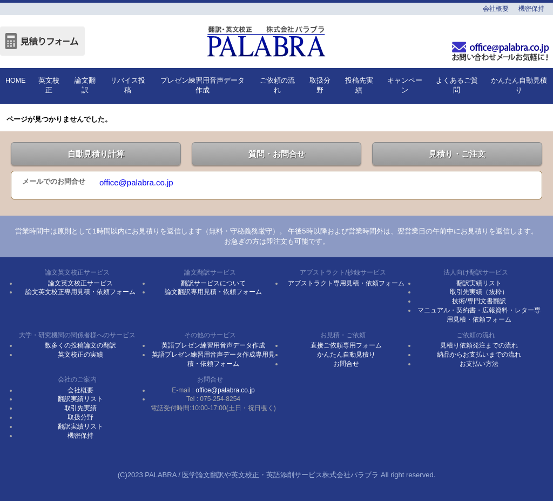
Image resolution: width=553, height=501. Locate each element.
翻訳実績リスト (479, 283)
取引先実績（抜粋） (479, 292)
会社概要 (496, 8)
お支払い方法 (479, 364)
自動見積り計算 (96, 153)
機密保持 (531, 8)
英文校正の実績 (80, 354)
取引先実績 (80, 408)
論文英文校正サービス (80, 283)
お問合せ (346, 364)
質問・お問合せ (276, 153)
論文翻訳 (85, 85)
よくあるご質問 (457, 85)
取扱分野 (320, 85)
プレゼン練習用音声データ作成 (202, 85)
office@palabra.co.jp (136, 182)
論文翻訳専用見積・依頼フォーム (213, 292)
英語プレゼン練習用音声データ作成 (213, 345)
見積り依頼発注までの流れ (479, 345)
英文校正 (48, 85)
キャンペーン (404, 85)
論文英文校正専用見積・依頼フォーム (80, 292)
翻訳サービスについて (213, 283)
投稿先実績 (359, 85)
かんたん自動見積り (519, 85)
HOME (15, 80)
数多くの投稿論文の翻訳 (80, 345)
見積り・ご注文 (457, 153)
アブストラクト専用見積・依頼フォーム (346, 283)
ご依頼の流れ (277, 85)
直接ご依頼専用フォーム (346, 345)
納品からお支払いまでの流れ (479, 354)
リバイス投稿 (127, 85)
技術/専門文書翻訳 (478, 301)
